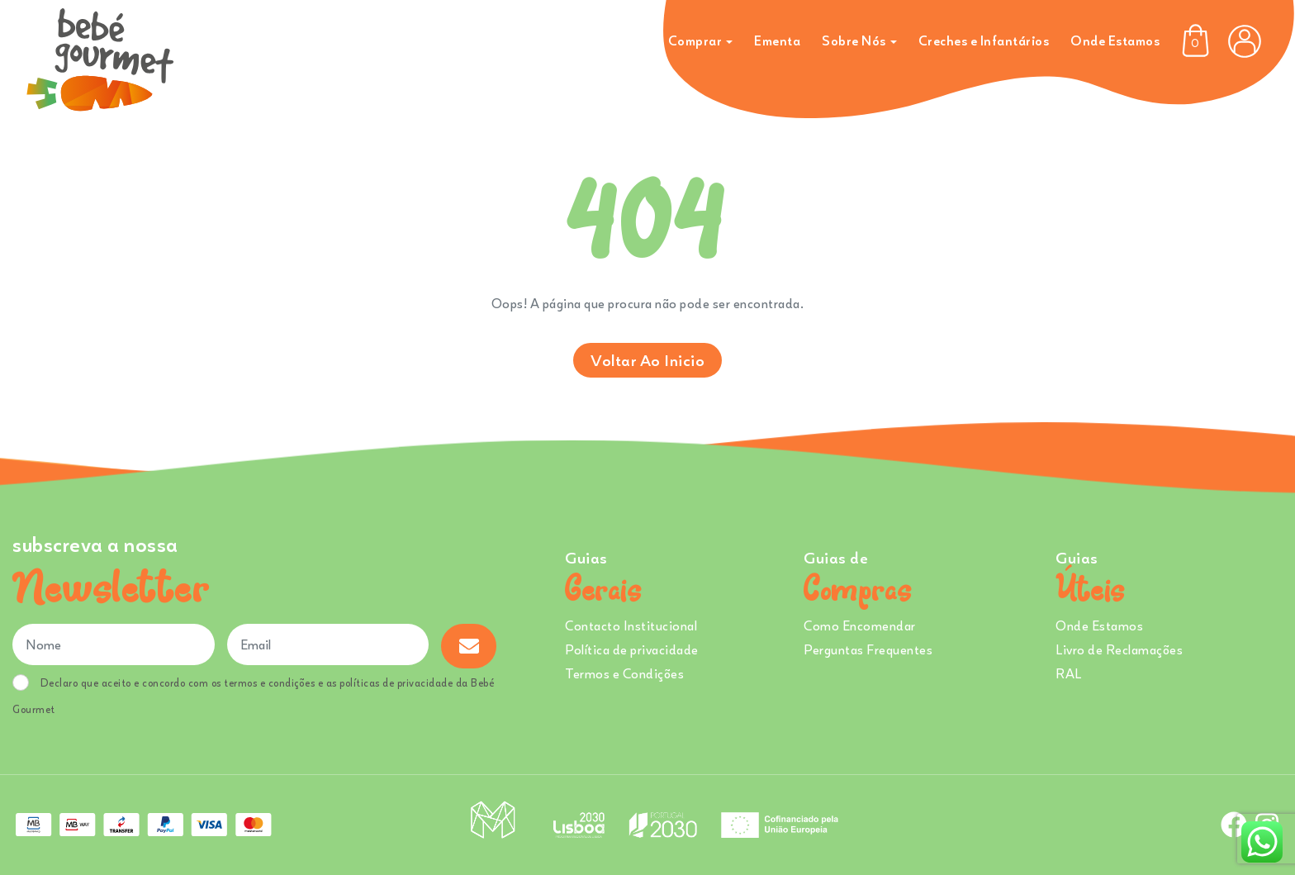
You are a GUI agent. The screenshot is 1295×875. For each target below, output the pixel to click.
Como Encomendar (860, 625)
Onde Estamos (1115, 40)
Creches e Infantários (984, 40)
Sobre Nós (854, 40)
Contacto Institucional (631, 625)
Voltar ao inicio (647, 360)
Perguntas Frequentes (868, 649)
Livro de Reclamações (1119, 649)
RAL (1068, 673)
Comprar (695, 40)
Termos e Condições (624, 673)
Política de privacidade (632, 649)
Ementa (777, 40)
